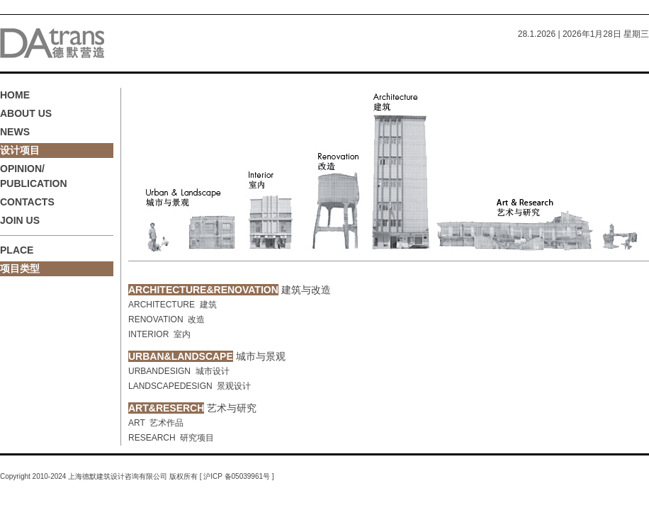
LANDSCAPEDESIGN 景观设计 (189, 386)
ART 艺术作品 (156, 423)
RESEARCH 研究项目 (171, 438)
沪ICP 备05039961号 (237, 476)
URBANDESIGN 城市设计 (179, 371)
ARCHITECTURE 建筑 (172, 305)
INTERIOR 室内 (159, 334)
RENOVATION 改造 (166, 319)
